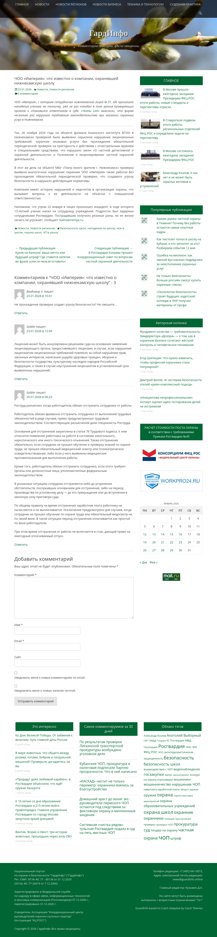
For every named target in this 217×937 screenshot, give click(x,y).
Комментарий (25, 575)
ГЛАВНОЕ (22, 4)
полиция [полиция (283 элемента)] (169, 818)
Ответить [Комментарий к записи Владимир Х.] (21, 313)
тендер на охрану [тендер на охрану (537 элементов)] (164, 830)
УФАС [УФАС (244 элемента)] (189, 747)
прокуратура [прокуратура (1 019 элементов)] (186, 824)
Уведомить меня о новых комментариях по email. (50, 678)
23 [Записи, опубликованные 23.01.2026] (180, 542)
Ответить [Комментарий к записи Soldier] (21, 379)
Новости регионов (62, 89)
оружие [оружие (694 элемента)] (150, 795)
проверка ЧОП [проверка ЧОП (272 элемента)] (164, 824)
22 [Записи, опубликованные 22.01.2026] (171, 542)
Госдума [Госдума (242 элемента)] (161, 740)
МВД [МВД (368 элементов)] (188, 740)
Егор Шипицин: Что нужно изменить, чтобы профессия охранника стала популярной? (166, 362)
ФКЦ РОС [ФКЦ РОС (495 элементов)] (150, 752)
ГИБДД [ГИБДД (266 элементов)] (152, 740)
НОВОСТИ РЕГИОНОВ (71, 4)
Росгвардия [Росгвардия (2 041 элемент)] (171, 746)
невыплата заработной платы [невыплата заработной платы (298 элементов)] (162, 789)
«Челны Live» (90, 111)
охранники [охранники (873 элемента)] (154, 818)
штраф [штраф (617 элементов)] (175, 838)
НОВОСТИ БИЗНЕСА (107, 4)
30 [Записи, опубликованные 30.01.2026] (180, 550)
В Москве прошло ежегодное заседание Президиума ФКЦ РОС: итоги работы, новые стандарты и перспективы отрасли (167, 98)
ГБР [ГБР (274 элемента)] (146, 740)
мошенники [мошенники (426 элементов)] (182, 779)
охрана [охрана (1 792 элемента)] (165, 795)
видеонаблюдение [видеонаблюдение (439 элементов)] (186, 769)
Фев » (154, 562)
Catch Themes (194, 908)
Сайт (17, 657)
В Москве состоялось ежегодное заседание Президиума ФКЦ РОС (178, 155)
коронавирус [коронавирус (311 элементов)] (165, 779)
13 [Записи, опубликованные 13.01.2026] (154, 534)
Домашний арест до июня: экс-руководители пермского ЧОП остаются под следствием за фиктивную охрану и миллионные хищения (107, 807)
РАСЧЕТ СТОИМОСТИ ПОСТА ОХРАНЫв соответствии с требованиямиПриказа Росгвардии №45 (171, 432)
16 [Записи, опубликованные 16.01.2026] (180, 534)
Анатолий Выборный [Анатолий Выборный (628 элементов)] (184, 735)
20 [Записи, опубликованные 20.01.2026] (154, 542)
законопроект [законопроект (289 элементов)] (181, 774)
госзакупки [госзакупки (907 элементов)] (154, 774)
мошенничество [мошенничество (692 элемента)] (157, 784)
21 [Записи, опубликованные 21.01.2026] (162, 542)
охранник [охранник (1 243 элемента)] (183, 812)
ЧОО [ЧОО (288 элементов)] (160, 752)
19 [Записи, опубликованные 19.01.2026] (144, 542)
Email (19, 641)
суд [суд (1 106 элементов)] (147, 830)
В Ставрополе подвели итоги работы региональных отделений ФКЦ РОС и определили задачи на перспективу (170, 129)
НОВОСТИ (42, 4)
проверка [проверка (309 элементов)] (149, 824)
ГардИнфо (108, 33)
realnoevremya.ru (71, 220)
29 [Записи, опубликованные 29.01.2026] (171, 550)
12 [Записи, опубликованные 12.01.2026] (144, 534)
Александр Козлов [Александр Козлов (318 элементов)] (155, 735)
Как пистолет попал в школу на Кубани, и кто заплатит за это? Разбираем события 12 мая (179, 243)
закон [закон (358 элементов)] (168, 775)
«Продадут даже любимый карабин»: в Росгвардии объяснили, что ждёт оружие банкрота (43, 783)
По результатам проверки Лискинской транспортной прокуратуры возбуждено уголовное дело (101, 748)
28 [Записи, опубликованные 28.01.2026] (162, 550)
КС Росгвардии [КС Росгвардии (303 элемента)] (175, 740)
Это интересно (44, 726)
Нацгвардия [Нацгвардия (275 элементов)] (151, 747)
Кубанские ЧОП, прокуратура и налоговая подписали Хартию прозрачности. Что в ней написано (108, 767)
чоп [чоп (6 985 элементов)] (164, 837)
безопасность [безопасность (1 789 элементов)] (179, 758)
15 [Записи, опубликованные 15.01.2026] (171, 534)
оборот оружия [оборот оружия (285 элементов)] (189, 789)
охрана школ (32, 232)
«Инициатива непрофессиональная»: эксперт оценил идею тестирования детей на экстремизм (170, 402)
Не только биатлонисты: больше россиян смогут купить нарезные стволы (179, 280)
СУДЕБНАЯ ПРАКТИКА (185, 4)
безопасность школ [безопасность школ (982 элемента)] (162, 764)
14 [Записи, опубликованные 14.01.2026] (162, 534)
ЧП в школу (50, 232)
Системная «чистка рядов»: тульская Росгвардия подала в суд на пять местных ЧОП (107, 828)
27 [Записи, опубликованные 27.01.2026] (154, 550)
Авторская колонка (171, 323)
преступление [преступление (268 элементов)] (183, 818)
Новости (42, 89)
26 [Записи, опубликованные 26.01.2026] (144, 550)
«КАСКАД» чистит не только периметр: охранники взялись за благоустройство (107, 785)
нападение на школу (101, 228)
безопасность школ (73, 228)
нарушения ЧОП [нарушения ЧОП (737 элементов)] (186, 784)
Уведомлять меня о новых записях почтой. (45, 691)
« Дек (143, 562)
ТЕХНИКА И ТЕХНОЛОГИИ (145, 4)
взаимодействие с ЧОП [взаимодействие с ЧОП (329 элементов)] (158, 769)
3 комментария (28, 93)
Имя (18, 625)
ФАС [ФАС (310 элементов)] (195, 747)
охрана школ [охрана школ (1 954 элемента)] (158, 812)
